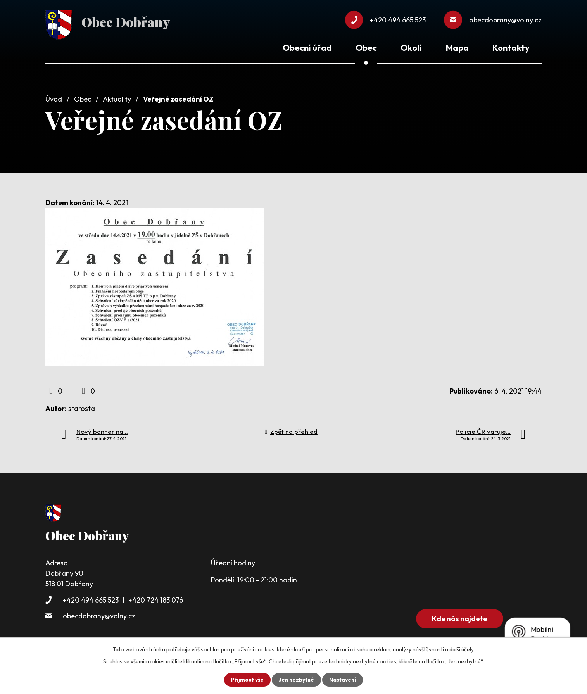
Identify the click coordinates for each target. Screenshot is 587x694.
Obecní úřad (307, 47)
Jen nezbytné (296, 679)
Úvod (53, 97)
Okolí (411, 47)
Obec (82, 97)
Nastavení (343, 679)
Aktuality (117, 97)
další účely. (462, 649)
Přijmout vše (246, 679)
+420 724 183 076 (155, 598)
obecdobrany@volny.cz (99, 614)
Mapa (457, 47)
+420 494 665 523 (91, 598)
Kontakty (511, 47)
